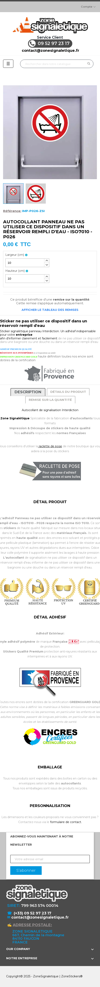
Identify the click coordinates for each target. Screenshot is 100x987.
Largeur (14, 255)
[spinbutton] (27, 263)
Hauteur (15, 271)
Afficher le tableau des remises (50, 310)
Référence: (12, 211)
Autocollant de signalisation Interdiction (50, 410)
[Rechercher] (56, 64)
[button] (46, 261)
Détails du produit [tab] (68, 392)
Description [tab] (28, 392)
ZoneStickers (70, 976)
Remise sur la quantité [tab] (50, 400)
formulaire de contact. (66, 822)
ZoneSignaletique (46, 976)
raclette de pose (50, 446)
